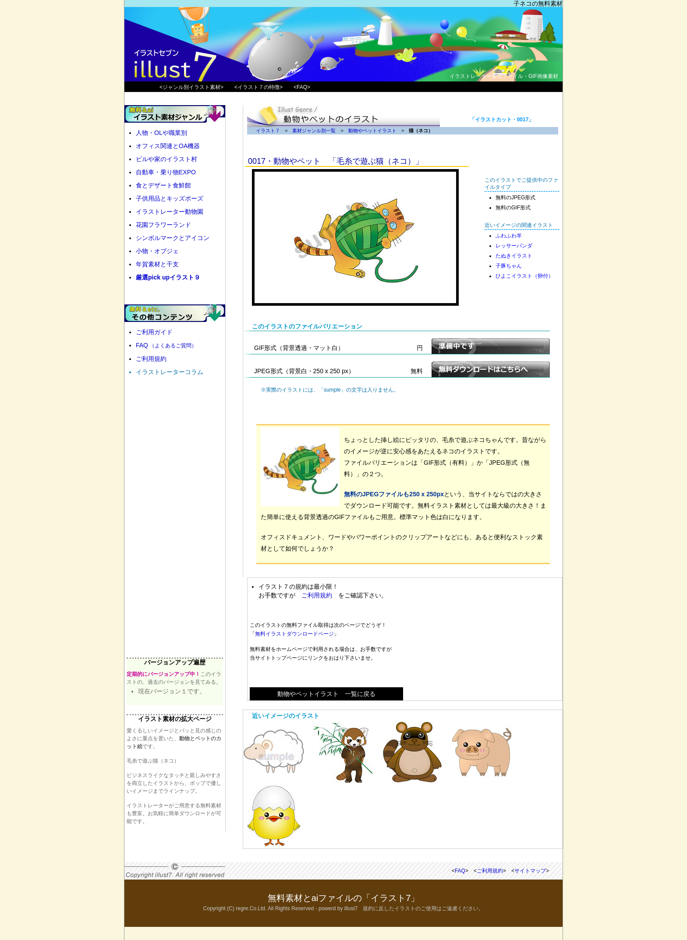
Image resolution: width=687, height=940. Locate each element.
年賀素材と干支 (157, 264)
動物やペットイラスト (372, 130)
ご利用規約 (316, 595)
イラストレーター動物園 (169, 211)
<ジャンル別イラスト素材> (191, 87)
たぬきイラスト (514, 256)
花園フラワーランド (163, 224)
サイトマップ (530, 871)
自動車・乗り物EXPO (166, 172)
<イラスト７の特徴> (258, 87)
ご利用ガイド (154, 332)
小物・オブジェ (157, 250)
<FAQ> (302, 87)
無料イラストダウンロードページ (294, 634)
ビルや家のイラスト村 (166, 159)
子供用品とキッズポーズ (169, 198)
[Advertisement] (479, 639)
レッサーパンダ (514, 246)
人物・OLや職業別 (161, 132)
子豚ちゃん (509, 266)
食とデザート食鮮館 (163, 185)
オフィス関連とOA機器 (168, 145)
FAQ (166, 345)
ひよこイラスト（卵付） (524, 276)
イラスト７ (268, 130)
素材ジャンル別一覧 (314, 130)
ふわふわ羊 (509, 236)
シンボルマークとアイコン (172, 237)
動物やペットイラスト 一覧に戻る (326, 693)
